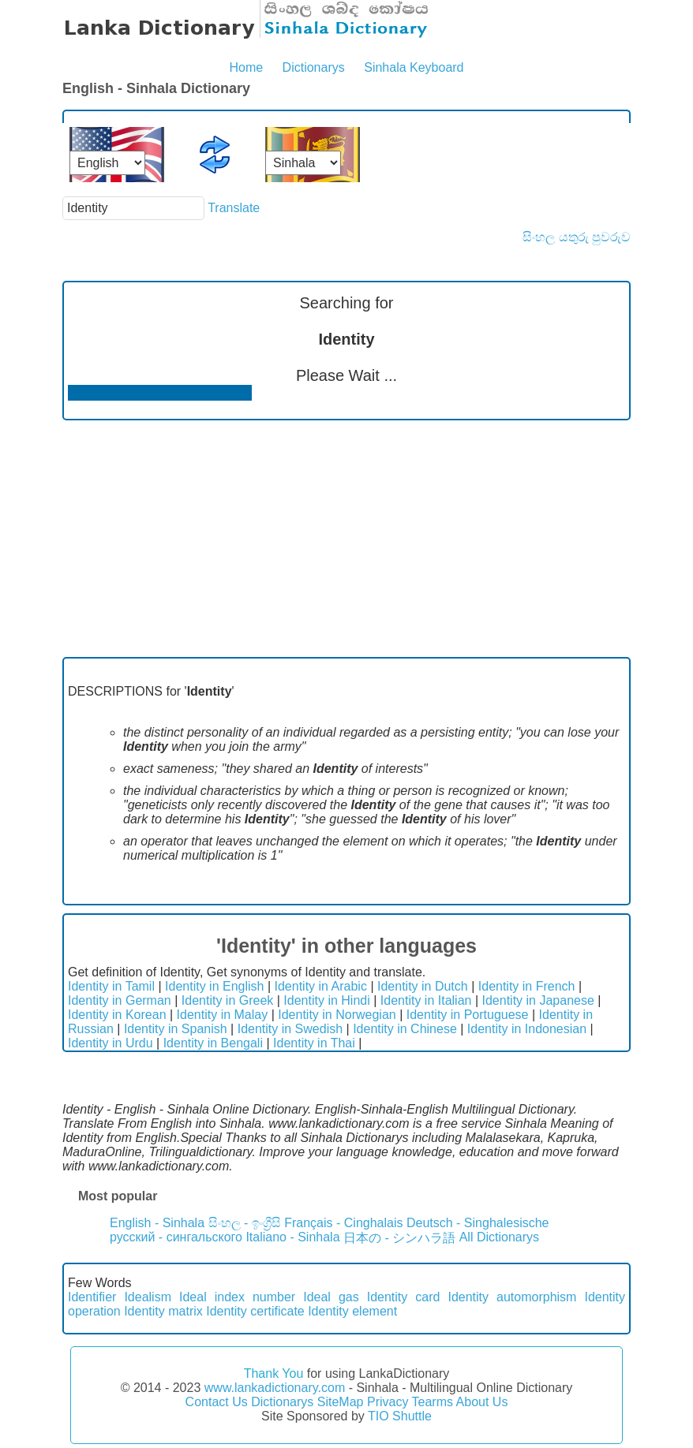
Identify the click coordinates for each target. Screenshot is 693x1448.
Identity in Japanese (538, 1000)
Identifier (92, 1297)
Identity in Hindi (326, 1000)
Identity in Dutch (422, 986)
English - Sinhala (157, 1223)
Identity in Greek (228, 1000)
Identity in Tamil (111, 986)
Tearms (432, 1402)
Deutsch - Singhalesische (477, 1223)
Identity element (352, 1311)
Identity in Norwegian (336, 1014)
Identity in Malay (222, 1014)
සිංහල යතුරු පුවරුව (577, 237)
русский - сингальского (176, 1237)
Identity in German (119, 1000)
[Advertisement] (346, 538)
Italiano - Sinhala (292, 1237)
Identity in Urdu (110, 1043)
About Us (482, 1402)
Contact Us (216, 1402)
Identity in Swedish (290, 1029)
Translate (234, 208)
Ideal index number (237, 1297)
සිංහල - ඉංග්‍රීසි (244, 1223)
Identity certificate (255, 1311)
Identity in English (214, 986)
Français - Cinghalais (343, 1223)
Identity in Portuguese (467, 1014)
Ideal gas (331, 1297)
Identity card (403, 1297)
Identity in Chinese (405, 1029)
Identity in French (526, 986)
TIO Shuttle (400, 1416)
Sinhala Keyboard (413, 67)
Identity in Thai (314, 1043)
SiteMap (340, 1402)
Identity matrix (163, 1311)
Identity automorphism (512, 1297)
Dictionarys (314, 67)
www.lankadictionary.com (274, 1387)
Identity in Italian (426, 1000)
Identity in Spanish (175, 1029)
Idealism (147, 1297)
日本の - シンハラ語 (399, 1238)
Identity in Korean (117, 1014)
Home (246, 67)
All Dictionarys (499, 1237)
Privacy (387, 1402)
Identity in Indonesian (526, 1029)
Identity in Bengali (213, 1043)
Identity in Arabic (321, 986)
